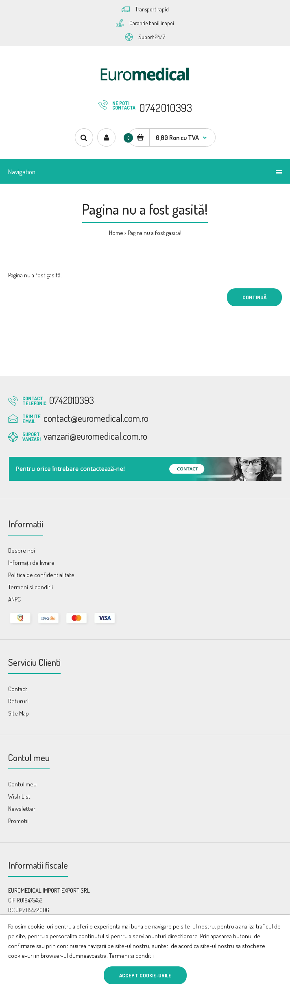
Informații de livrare (31, 562)
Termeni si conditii (131, 955)
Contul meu (22, 784)
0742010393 (165, 107)
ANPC (14, 599)
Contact (17, 689)
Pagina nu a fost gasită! (154, 233)
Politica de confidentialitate (41, 575)
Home (116, 233)
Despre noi (21, 550)
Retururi (18, 701)
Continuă (254, 297)
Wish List (19, 796)
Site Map (18, 713)
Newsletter (21, 808)
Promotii (18, 821)
